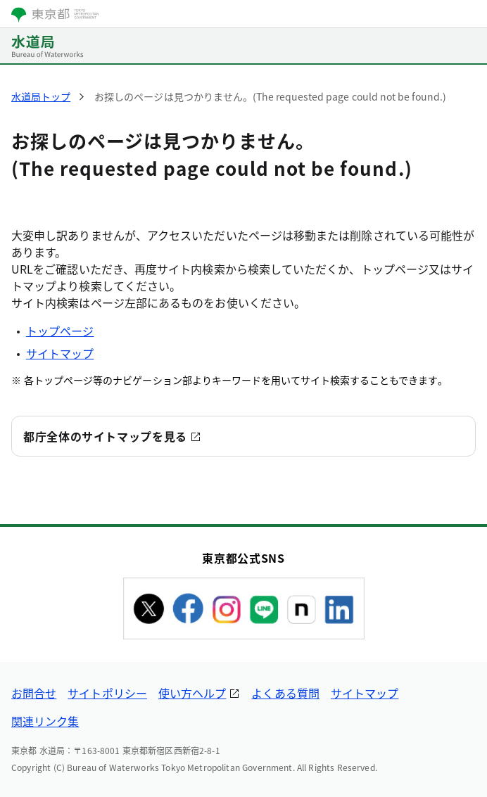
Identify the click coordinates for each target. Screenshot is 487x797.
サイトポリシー (107, 692)
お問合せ (33, 692)
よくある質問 (285, 692)
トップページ (60, 330)
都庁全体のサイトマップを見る (105, 436)
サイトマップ (60, 353)
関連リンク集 (45, 721)
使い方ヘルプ (192, 692)
